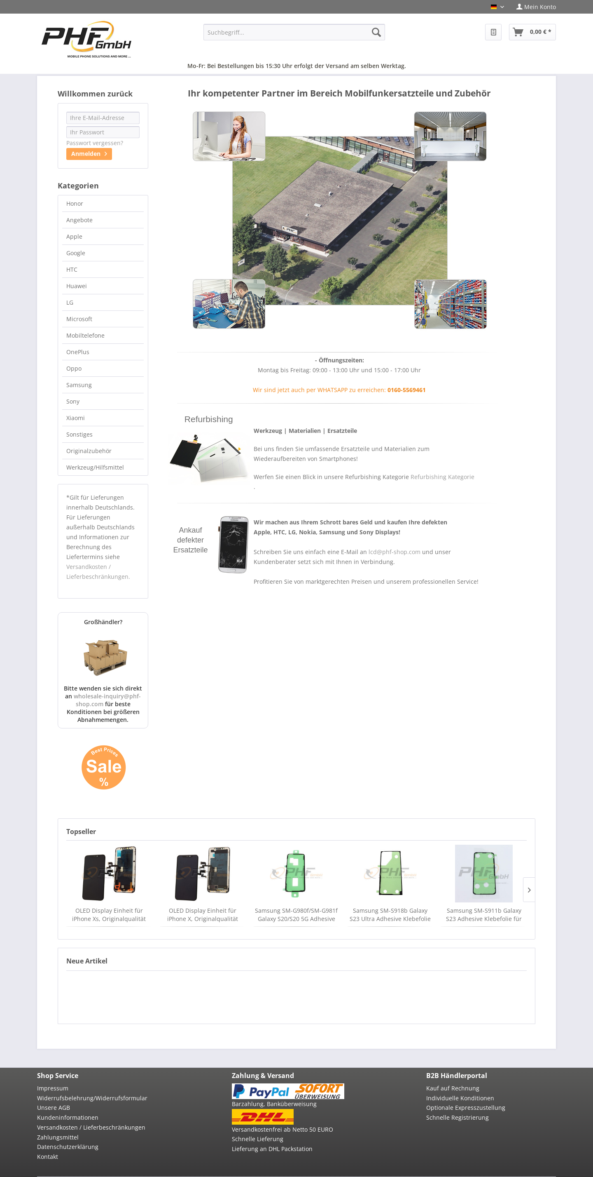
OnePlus (77, 352)
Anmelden (89, 152)
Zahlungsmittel (58, 1137)
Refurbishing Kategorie (442, 477)
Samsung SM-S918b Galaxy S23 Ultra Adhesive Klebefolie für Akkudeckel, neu (390, 915)
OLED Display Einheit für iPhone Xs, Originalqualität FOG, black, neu (109, 915)
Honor (74, 203)
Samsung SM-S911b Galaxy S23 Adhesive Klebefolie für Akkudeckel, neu (484, 915)
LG (69, 302)
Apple (74, 236)
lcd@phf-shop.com (394, 552)
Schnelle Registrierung (457, 1117)
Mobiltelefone (85, 335)
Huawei (76, 286)
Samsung (79, 385)
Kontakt (47, 1157)
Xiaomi (75, 418)
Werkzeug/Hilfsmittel (95, 467)
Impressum (52, 1088)
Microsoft (79, 319)
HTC (71, 269)
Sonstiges (79, 434)
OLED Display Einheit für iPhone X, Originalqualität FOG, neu (202, 915)
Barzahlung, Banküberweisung (274, 1104)
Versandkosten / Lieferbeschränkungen (91, 1127)
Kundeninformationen (67, 1117)
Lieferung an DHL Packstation (272, 1149)
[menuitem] (533, 7)
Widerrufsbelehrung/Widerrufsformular (92, 1098)
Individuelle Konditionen (460, 1098)
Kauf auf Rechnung (452, 1088)
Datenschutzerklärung (67, 1147)
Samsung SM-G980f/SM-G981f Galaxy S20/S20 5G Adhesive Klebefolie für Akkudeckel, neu (296, 915)
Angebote (79, 220)
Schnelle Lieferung (257, 1139)
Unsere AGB (53, 1107)
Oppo (74, 368)
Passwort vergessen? (94, 143)
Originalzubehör (89, 451)
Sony (72, 401)
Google (75, 253)
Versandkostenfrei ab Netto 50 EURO (282, 1129)
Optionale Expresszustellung (465, 1107)
